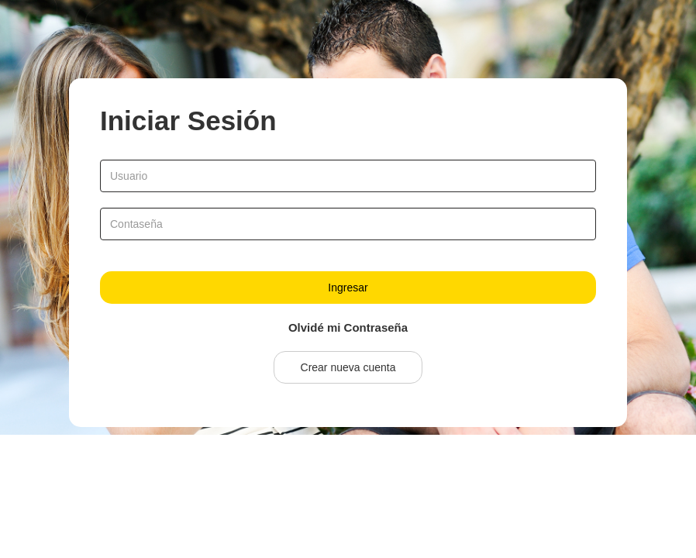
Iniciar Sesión (188, 120)
